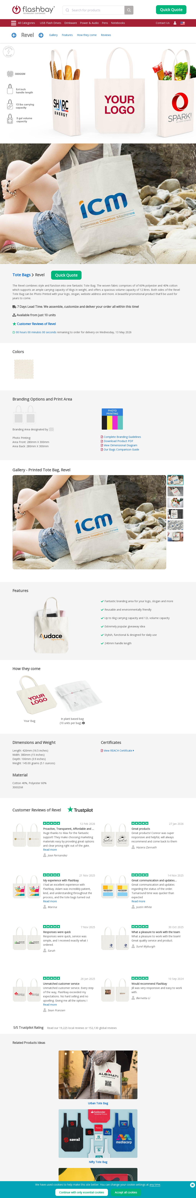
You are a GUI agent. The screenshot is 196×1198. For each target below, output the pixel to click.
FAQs (85, 1155)
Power (14, 1155)
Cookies (122, 1151)
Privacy (121, 1155)
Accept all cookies (126, 1192)
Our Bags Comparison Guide (121, 449)
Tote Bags (21, 274)
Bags (14, 1163)
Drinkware (70, 23)
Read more (50, 849)
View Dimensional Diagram (120, 445)
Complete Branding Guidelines (122, 437)
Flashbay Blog (162, 1147)
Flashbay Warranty (92, 1159)
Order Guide (89, 1147)
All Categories (23, 23)
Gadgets (16, 1176)
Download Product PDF (117, 441)
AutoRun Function (56, 1155)
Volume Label (54, 1163)
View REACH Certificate (118, 750)
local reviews (71, 1028)
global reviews (102, 1028)
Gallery (53, 35)
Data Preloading (56, 1147)
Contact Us (163, 23)
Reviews (106, 35)
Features (67, 35)
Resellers (87, 1163)
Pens (105, 23)
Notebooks (118, 23)
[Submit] (67, 10)
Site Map (86, 1168)
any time (154, 1184)
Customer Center (91, 1151)
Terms (121, 1147)
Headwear (17, 1168)
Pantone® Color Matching (61, 1151)
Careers (122, 1159)
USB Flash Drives (50, 23)
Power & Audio (89, 23)
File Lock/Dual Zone (57, 1159)
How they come (87, 35)
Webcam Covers (20, 1159)
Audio (14, 1172)
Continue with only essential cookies (81, 1192)
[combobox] (94, 10)
